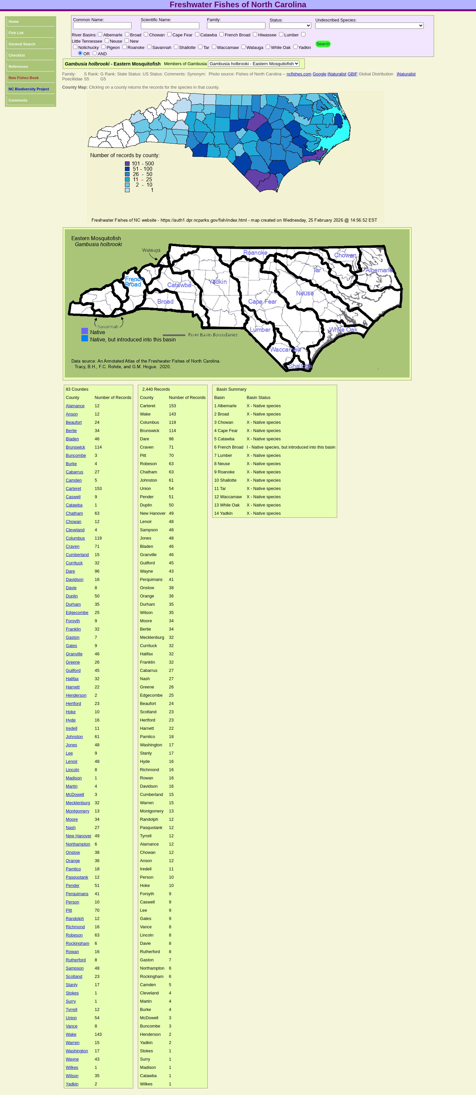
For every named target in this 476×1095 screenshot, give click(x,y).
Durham (73, 604)
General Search (22, 44)
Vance (71, 1026)
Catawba (74, 505)
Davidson (74, 579)
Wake (71, 1034)
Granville (74, 653)
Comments (18, 100)
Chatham (74, 513)
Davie (71, 587)
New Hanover (79, 835)
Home (14, 21)
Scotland (74, 976)
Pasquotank (77, 877)
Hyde (71, 720)
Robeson (74, 935)
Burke (71, 463)
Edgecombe (77, 612)
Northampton (78, 844)
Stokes (72, 992)
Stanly (72, 984)
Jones (71, 744)
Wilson (72, 1075)
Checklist (17, 55)
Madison (74, 777)
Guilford (73, 670)
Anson (72, 414)
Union (71, 1017)
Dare (70, 571)
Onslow (73, 852)
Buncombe (76, 455)
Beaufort (74, 422)
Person (72, 901)
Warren (72, 1042)
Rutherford (76, 959)
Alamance (75, 405)
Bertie (71, 430)
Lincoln (72, 769)
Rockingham (77, 943)
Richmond (75, 926)
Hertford (73, 703)
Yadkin (72, 1083)
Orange (73, 860)
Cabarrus (74, 471)
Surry (71, 1001)
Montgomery (77, 811)
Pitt (69, 910)
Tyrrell (71, 1009)
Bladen (72, 438)
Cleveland (75, 529)
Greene (73, 662)
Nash (71, 827)
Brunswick (75, 447)
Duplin (72, 595)
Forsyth (73, 620)
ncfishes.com (299, 73)
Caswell (73, 496)
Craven (72, 546)
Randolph (75, 918)
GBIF (353, 73)
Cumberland (77, 554)
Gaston (72, 637)
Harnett (73, 686)
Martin (72, 786)
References (18, 66)
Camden (74, 480)
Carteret (73, 488)
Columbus (75, 538)
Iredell (71, 728)
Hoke (71, 711)
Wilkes (72, 1067)
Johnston (74, 736)
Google (319, 73)
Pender (72, 885)
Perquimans (77, 893)
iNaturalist (337, 73)
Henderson (76, 695)
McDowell (75, 794)
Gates (71, 645)
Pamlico (73, 868)
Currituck (74, 562)
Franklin (73, 629)
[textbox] (102, 25)
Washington (77, 1050)
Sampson (75, 968)
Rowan (72, 951)
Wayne (72, 1059)
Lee (69, 753)
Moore (72, 819)
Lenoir (72, 761)
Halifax (72, 678)
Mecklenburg (78, 802)
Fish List (16, 33)
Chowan (73, 521)
